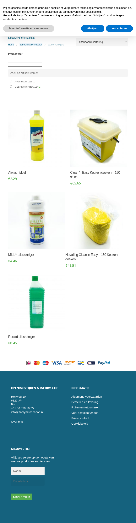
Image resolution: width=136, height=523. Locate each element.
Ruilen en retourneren (85, 407)
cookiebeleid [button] (93, 498)
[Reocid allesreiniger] (36, 302)
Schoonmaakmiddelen (30, 44)
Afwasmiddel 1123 (24, 81)
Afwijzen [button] (92, 515)
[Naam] (28, 471)
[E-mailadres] (28, 481)
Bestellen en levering (84, 402)
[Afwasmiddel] (36, 138)
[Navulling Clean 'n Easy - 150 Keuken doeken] (94, 220)
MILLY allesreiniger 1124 (27, 86)
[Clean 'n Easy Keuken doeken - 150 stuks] (99, 138)
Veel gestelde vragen (84, 412)
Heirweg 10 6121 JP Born (18, 400)
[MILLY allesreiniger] (36, 220)
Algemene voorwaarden (86, 396)
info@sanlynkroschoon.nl (27, 412)
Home (11, 44)
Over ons (17, 421)
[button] (126, 18)
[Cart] (118, 18)
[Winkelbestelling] (102, 42)
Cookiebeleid (79, 423)
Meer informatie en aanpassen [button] (28, 515)
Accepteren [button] (119, 515)
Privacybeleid (80, 418)
